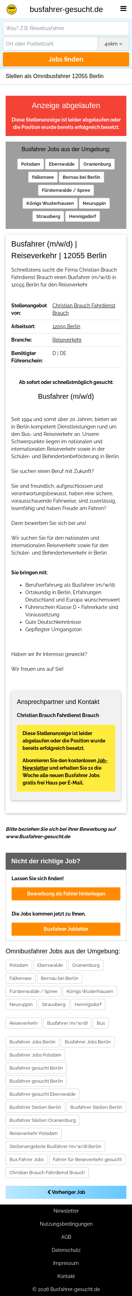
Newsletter (66, 1211)
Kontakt (66, 1276)
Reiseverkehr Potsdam (34, 1133)
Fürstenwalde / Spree (66, 190)
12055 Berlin (66, 326)
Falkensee (43, 177)
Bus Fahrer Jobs (27, 1159)
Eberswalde (62, 164)
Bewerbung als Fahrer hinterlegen (66, 893)
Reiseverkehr (67, 340)
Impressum (66, 1263)
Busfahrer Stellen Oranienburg (43, 1120)
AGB (66, 1237)
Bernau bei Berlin (81, 177)
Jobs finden (66, 59)
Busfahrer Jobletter (66, 929)
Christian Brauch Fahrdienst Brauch (47, 1172)
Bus (101, 1023)
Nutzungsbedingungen (66, 1224)
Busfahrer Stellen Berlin (35, 1107)
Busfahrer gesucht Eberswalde (43, 1094)
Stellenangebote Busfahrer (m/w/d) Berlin (55, 1146)
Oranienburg (97, 164)
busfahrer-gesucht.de (66, 9)
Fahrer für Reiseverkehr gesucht (87, 1159)
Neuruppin (94, 203)
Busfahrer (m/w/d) (67, 1023)
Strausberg (48, 216)
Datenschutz (66, 1250)
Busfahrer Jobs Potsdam (35, 1055)
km (113, 44)
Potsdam (30, 164)
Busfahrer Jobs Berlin (33, 1042)
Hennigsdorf (82, 216)
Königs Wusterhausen (50, 203)
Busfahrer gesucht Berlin (36, 1068)
